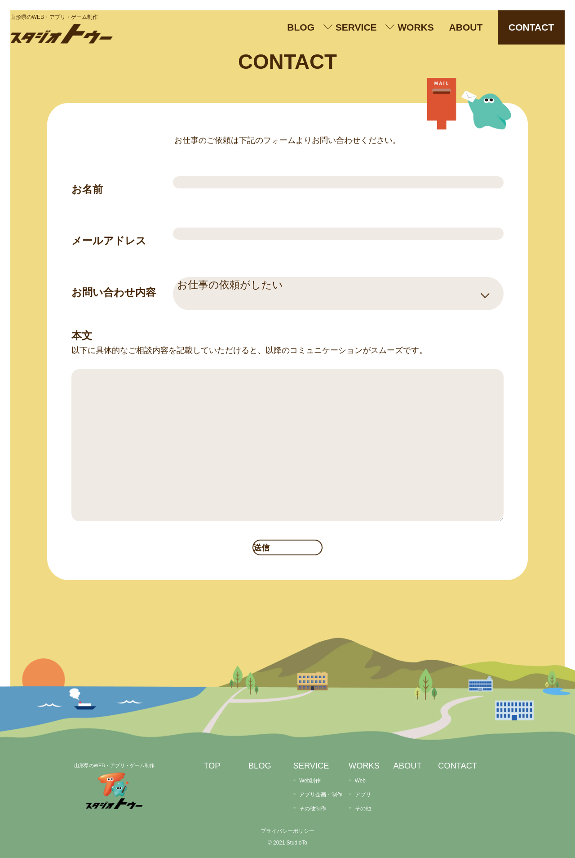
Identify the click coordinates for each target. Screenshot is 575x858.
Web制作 (310, 781)
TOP (211, 765)
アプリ (363, 794)
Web (360, 781)
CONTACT (531, 27)
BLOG (300, 27)
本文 (81, 335)
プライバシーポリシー (287, 831)
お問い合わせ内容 (113, 292)
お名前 (87, 189)
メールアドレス (108, 240)
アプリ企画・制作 (320, 794)
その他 (363, 808)
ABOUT (466, 27)
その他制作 (312, 808)
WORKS (416, 27)
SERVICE (356, 27)
